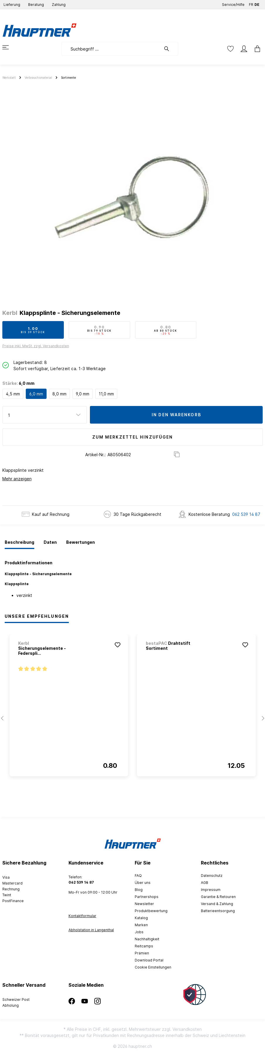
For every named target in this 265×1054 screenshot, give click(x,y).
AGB (204, 882)
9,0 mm (82, 393)
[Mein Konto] (244, 48)
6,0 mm (36, 393)
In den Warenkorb (176, 414)
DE (256, 3)
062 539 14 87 (246, 514)
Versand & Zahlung (217, 904)
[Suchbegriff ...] (111, 49)
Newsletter (144, 904)
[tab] (19, 542)
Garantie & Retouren (218, 896)
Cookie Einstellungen (153, 967)
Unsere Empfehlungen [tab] (37, 616)
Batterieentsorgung (218, 911)
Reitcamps (144, 946)
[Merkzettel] (230, 48)
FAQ (138, 875)
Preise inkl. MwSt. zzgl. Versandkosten (35, 346)
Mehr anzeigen (17, 478)
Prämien (142, 953)
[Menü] (9, 47)
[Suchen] (169, 49)
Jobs (139, 932)
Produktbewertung (151, 911)
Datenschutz (212, 875)
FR (251, 3)
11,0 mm (106, 393)
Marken (141, 925)
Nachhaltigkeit (147, 939)
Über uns (143, 882)
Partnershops (146, 896)
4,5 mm (13, 393)
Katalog (141, 918)
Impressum (210, 889)
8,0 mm (59, 393)
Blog (139, 889)
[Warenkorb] (256, 48)
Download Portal (149, 960)
